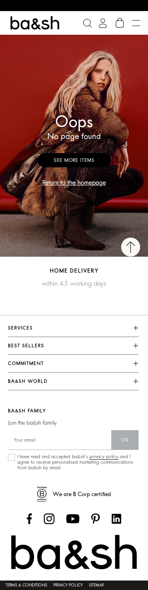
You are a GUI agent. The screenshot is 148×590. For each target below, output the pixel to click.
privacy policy (104, 456)
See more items (74, 160)
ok (125, 440)
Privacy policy (68, 585)
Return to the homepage (74, 183)
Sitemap (96, 585)
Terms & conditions (26, 585)
